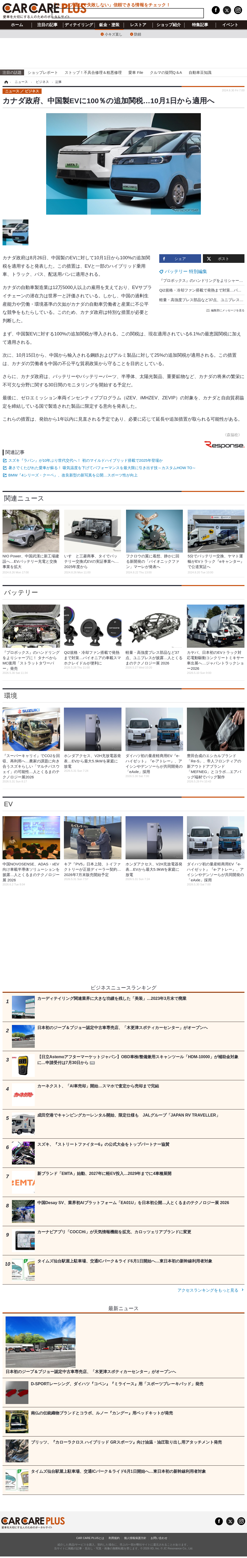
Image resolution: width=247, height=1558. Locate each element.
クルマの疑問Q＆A (166, 72)
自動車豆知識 (200, 72)
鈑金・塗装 (109, 25)
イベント (230, 25)
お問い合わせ (159, 1537)
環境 (10, 695)
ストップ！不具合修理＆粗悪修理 (93, 72)
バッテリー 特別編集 (186, 271)
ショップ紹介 (168, 25)
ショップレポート (43, 72)
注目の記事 (47, 25)
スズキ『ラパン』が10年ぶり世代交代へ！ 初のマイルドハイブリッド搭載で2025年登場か (85, 460)
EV (8, 804)
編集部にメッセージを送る (225, 310)
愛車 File (135, 72)
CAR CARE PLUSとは (90, 1537)
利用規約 (114, 1537)
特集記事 (200, 25)
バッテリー (21, 592)
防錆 (137, 34)
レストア (138, 25)
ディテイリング (79, 25)
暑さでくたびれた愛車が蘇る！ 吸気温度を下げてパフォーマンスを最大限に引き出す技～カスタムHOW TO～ (102, 468)
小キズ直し (113, 34)
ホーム (17, 25)
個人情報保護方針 (135, 1537)
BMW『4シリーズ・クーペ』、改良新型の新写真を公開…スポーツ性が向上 (73, 475)
